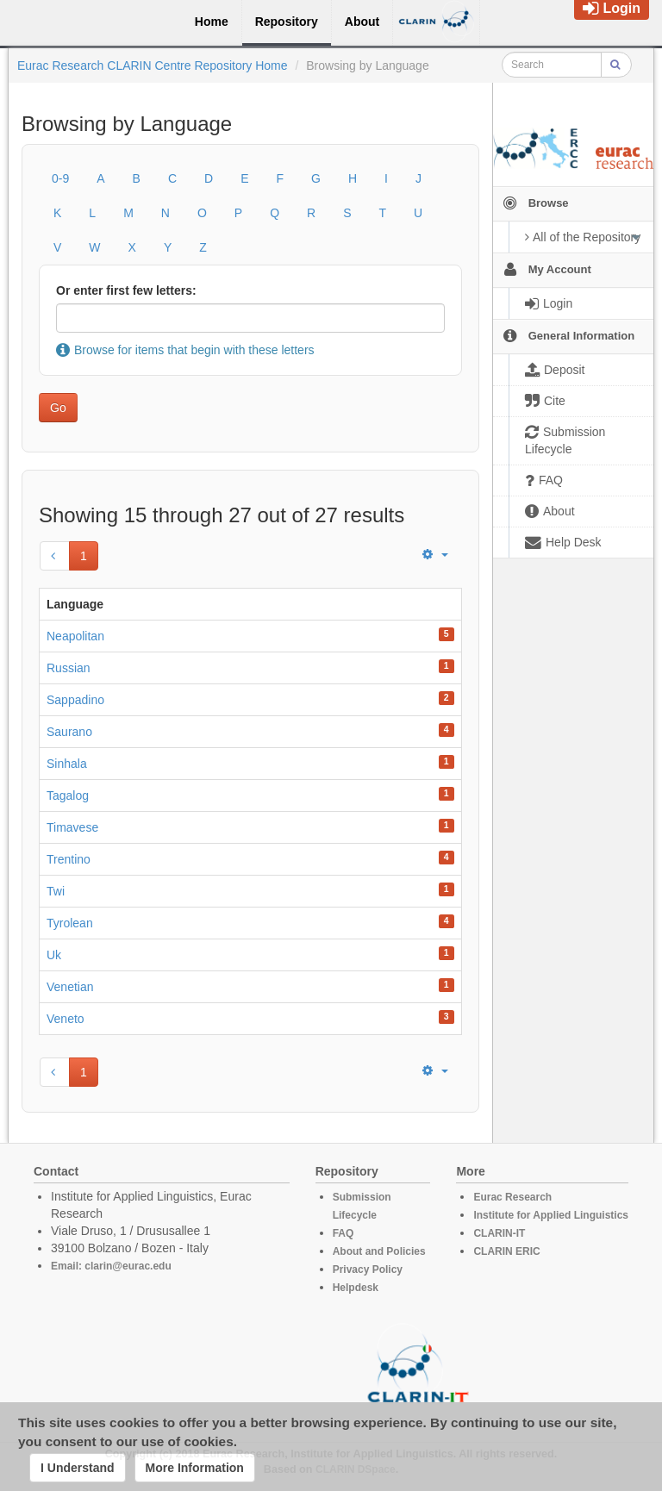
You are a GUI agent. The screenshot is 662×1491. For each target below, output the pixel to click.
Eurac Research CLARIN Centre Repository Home (152, 65)
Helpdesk (355, 1288)
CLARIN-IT (499, 1233)
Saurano (69, 732)
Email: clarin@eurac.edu (111, 1266)
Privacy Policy (368, 1269)
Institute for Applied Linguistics (550, 1215)
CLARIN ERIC (506, 1251)
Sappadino (75, 700)
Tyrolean (70, 923)
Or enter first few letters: (126, 290)
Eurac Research (512, 1197)
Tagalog (68, 795)
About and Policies (379, 1251)
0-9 (60, 178)
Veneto (65, 1019)
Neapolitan (75, 636)
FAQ (343, 1233)
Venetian (70, 987)
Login (611, 8)
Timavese (72, 827)
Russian (69, 668)
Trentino (69, 859)
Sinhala (67, 763)
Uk (54, 955)
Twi (56, 891)
